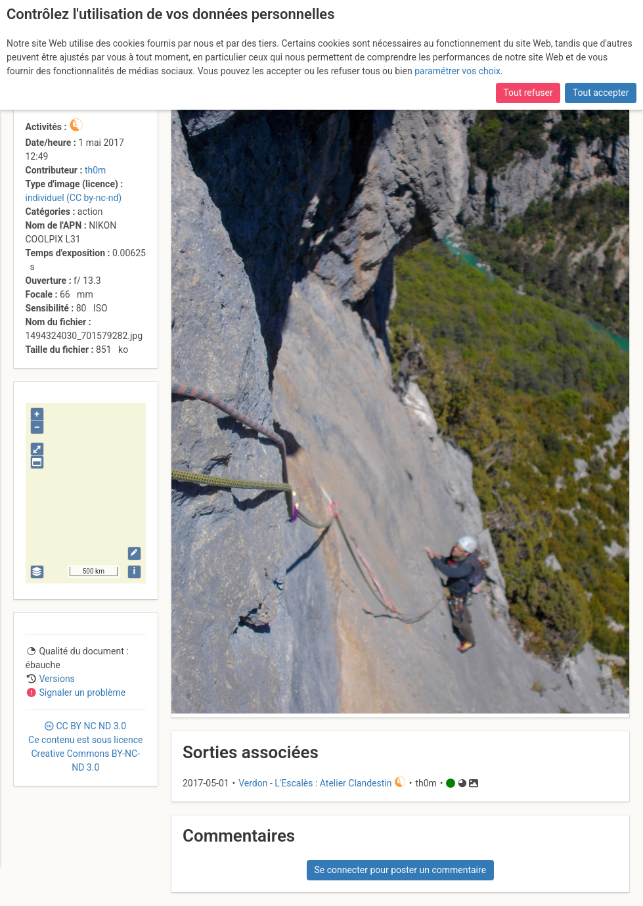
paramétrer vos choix (457, 71)
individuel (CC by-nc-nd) (74, 198)
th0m (95, 170)
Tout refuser (527, 92)
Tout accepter (601, 92)
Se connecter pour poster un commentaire (400, 870)
